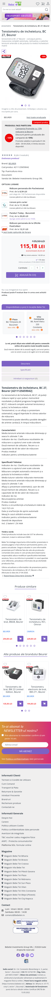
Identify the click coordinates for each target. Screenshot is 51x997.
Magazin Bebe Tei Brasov (15, 859)
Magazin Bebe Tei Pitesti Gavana (18, 871)
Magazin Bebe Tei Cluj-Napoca (17, 898)
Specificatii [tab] (25, 369)
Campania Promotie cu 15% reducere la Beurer (29, 130)
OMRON (30, 631)
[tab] (25, 374)
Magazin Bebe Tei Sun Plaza (16, 883)
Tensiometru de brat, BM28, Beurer (13, 620)
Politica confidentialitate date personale (20, 829)
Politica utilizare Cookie (13, 825)
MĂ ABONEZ (25, 751)
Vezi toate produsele (36, 117)
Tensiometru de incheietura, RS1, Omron (37, 622)
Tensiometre (6, 26)
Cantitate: (22, 267)
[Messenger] (22, 955)
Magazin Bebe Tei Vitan (14, 887)
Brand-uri (6, 799)
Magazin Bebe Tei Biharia (15, 856)
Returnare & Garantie (12, 791)
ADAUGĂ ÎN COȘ (25, 275)
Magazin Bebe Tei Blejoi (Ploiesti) (18, 894)
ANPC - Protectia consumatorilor (17, 841)
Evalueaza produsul (10, 158)
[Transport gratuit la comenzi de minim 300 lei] (25, 16)
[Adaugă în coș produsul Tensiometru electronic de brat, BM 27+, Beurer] (44, 703)
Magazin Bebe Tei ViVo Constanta (19, 890)
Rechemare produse (11, 803)
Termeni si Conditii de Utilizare (16, 779)
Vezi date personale (23, 759)
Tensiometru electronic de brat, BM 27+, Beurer (37, 689)
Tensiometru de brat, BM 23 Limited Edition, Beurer (13, 689)
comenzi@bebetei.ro (15, 915)
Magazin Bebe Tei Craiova (15, 863)
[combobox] (25, 9)
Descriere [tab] (25, 363)
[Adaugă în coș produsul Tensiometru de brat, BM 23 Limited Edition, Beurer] (20, 703)
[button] (22, 105)
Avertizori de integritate (13, 833)
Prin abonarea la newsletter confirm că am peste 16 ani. (25, 737)
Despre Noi (7, 817)
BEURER (12, 163)
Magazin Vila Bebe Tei (13, 867)
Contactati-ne (8, 807)
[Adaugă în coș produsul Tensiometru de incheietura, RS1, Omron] (44, 639)
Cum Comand (8, 783)
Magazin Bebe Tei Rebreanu (16, 879)
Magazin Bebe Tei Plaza (14, 875)
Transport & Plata (10, 787)
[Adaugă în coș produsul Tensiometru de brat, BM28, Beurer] (20, 639)
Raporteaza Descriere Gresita (19, 575)
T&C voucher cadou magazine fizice (18, 837)
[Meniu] (4, 4)
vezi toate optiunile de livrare (16, 232)
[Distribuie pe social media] (4, 51)
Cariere (5, 821)
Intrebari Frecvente (11, 795)
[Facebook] (18, 955)
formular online (23, 845)
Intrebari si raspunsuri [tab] (25, 378)
